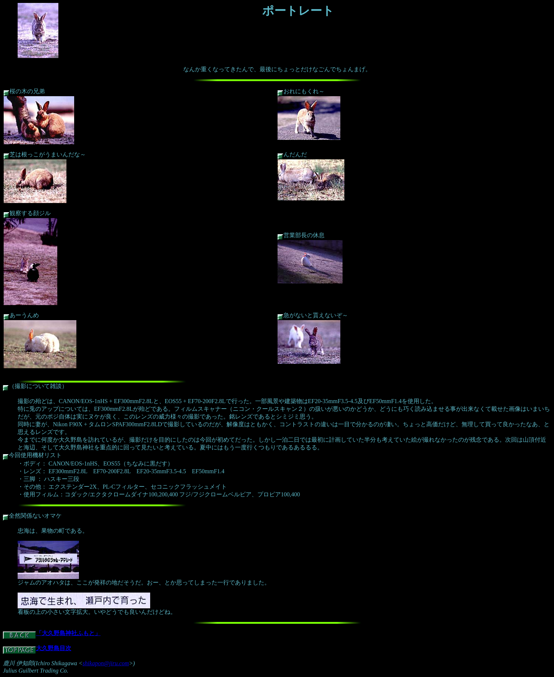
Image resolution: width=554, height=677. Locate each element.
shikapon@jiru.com (106, 663)
